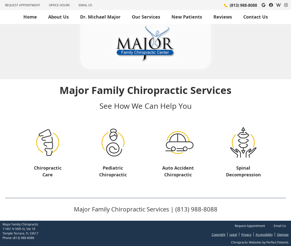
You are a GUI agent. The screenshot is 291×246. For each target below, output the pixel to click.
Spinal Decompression (243, 171)
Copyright (218, 234)
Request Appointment (22, 5)
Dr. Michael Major (100, 17)
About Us (58, 17)
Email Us (85, 5)
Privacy (246, 234)
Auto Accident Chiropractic (178, 171)
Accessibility (264, 234)
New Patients (186, 17)
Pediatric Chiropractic (113, 171)
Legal (233, 234)
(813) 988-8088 (243, 5)
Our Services (146, 17)
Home (30, 17)
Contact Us (255, 17)
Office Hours (59, 5)
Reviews (222, 17)
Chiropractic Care (48, 171)
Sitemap (282, 234)
